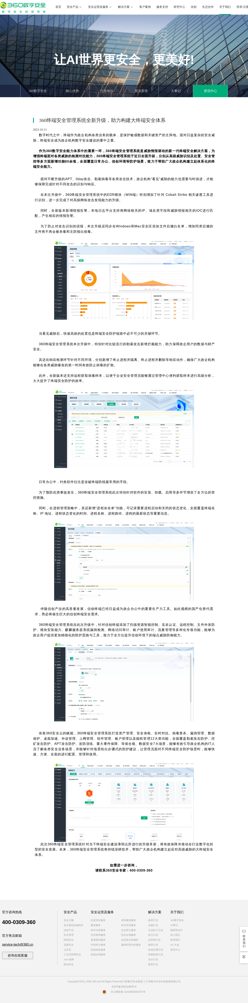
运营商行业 (154, 939)
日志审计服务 (128, 930)
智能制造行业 (155, 954)
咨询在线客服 (17, 955)
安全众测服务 (128, 934)
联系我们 (175, 939)
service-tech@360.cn (17, 944)
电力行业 (153, 934)
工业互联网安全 (72, 954)
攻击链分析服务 (129, 939)
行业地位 (106, 91)
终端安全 (69, 939)
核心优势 (72, 91)
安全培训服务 (128, 925)
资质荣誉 (141, 91)
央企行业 (153, 959)
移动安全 (69, 964)
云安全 (67, 949)
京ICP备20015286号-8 (124, 986)
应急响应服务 (98, 949)
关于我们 (225, 6)
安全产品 (74, 7)
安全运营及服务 (100, 7)
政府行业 (153, 920)
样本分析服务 (98, 930)
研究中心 (179, 6)
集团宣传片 (176, 930)
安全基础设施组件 (73, 925)
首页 (58, 6)
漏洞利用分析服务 (131, 944)
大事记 (176, 91)
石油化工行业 (155, 930)
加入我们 (175, 934)
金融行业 (153, 925)
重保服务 (96, 925)
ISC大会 (174, 944)
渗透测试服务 (98, 939)
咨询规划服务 (128, 920)
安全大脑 (69, 920)
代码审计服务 (98, 944)
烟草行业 (153, 944)
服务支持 (162, 6)
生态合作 (208, 6)
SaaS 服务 (69, 959)
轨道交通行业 (155, 949)
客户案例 (145, 6)
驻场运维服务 (98, 954)
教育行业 (153, 964)
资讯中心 (210, 91)
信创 (194, 6)
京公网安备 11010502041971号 (124, 991)
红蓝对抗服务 (98, 920)
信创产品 (69, 930)
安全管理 (69, 934)
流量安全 (69, 944)
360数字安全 (38, 91)
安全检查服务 (98, 934)
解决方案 (126, 7)
